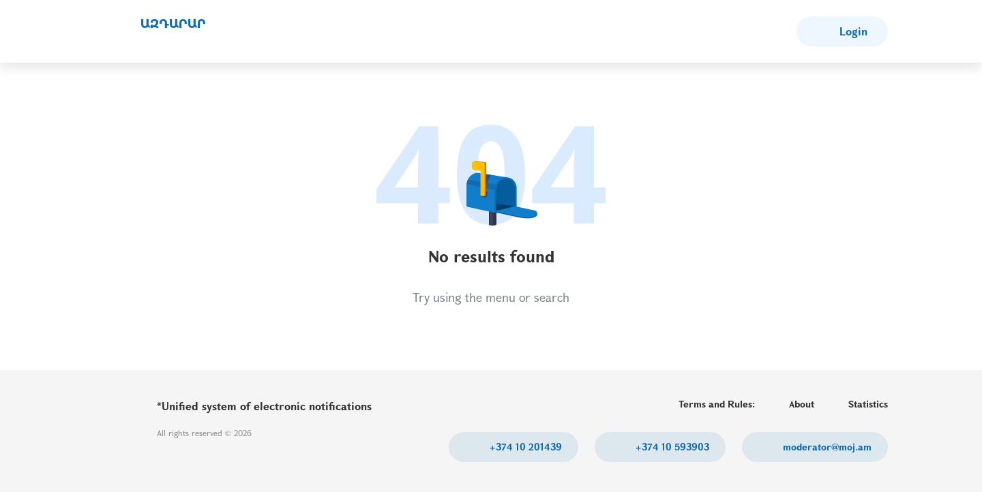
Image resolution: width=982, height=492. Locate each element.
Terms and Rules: (717, 403)
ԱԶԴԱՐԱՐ (173, 24)
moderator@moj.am (826, 446)
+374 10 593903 (671, 446)
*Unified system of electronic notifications (264, 406)
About (801, 403)
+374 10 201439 (524, 446)
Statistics (868, 403)
